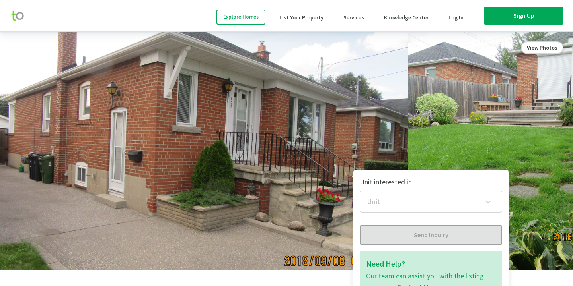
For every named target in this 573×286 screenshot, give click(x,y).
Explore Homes (241, 17)
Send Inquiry (431, 235)
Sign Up (523, 15)
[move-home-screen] (21, 16)
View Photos (542, 47)
